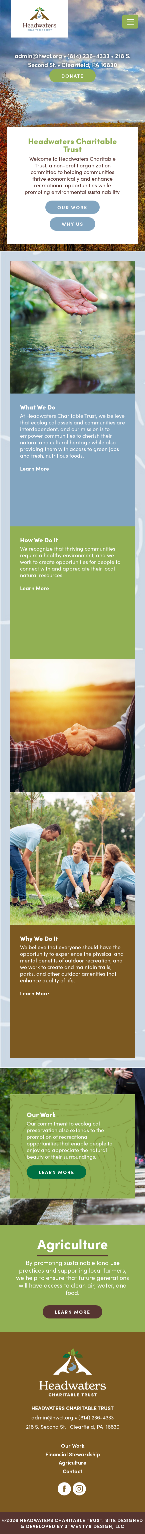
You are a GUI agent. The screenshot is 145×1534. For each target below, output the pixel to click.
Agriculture (72, 1462)
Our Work (72, 207)
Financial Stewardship (72, 1454)
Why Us (72, 224)
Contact (72, 1471)
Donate (72, 75)
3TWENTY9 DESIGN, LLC (94, 1526)
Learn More (34, 468)
